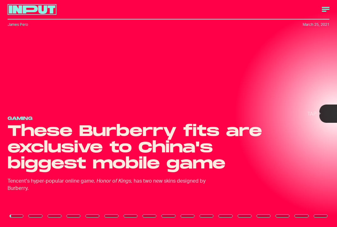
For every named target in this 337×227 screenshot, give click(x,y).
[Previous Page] (55, 113)
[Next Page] (224, 113)
